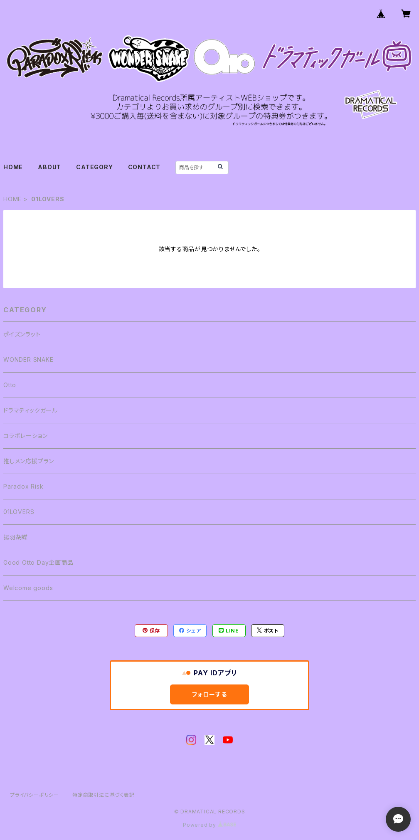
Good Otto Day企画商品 (38, 562)
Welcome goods (28, 587)
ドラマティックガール (30, 410)
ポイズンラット (22, 334)
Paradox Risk (23, 486)
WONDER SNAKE (28, 359)
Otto (9, 384)
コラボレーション (25, 435)
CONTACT (144, 166)
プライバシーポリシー (34, 795)
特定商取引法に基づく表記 (103, 795)
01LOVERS (18, 511)
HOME (13, 166)
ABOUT (49, 166)
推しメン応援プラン (28, 460)
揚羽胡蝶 (15, 537)
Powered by (209, 825)
